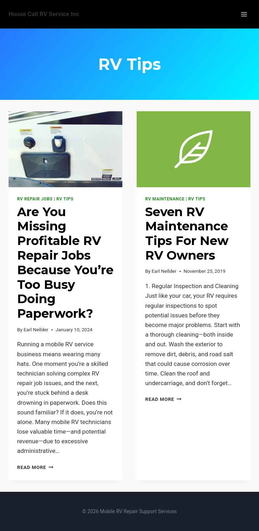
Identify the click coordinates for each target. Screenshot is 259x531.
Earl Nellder (36, 329)
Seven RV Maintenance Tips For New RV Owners (187, 233)
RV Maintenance (164, 198)
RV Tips (64, 198)
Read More (35, 467)
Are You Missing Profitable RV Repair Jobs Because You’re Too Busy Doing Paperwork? (65, 262)
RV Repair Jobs (34, 198)
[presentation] (65, 149)
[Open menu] (243, 14)
